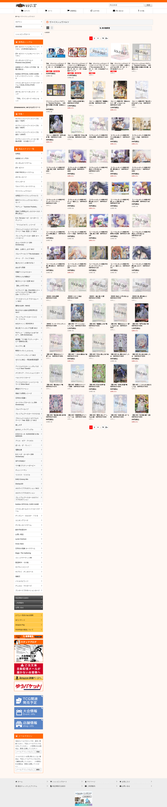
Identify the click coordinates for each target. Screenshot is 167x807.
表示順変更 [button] (105, 28)
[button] (141, 11)
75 (103, 38)
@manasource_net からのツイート (27, 107)
